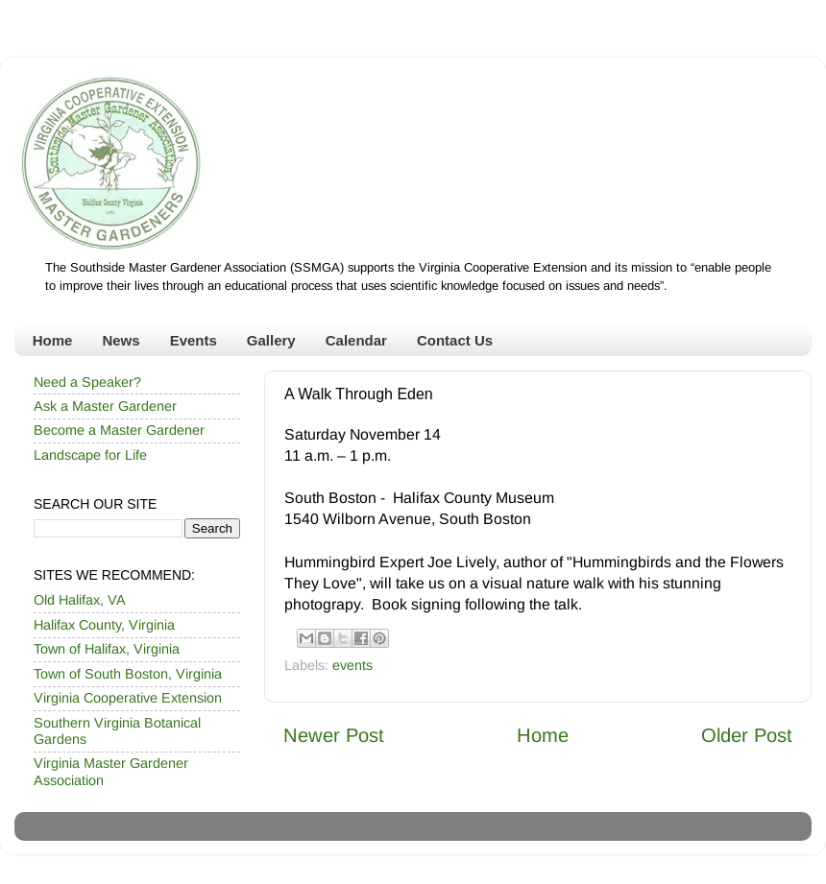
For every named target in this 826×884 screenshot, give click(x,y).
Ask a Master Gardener (105, 406)
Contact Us (455, 340)
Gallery (271, 340)
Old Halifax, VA (80, 600)
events (352, 665)
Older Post (746, 735)
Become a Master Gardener (119, 430)
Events (193, 340)
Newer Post (333, 735)
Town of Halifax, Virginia (107, 649)
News (120, 340)
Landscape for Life (90, 455)
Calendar (356, 340)
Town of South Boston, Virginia (128, 673)
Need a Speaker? (87, 382)
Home (53, 340)
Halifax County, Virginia (104, 625)
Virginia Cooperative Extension (128, 697)
